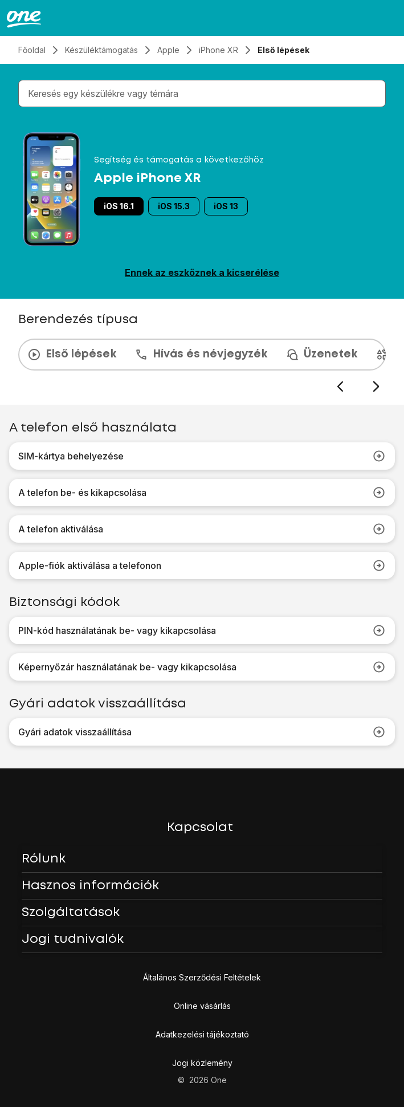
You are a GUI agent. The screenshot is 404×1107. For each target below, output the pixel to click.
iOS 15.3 (174, 206)
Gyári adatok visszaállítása (202, 732)
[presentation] (202, 366)
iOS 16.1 (119, 206)
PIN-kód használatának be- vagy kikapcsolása (202, 630)
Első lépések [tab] (71, 354)
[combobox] (204, 93)
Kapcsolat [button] (200, 827)
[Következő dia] (376, 387)
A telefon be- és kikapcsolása (202, 492)
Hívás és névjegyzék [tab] (200, 354)
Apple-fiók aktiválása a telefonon (202, 565)
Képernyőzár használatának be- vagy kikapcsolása (202, 667)
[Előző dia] (340, 387)
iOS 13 (226, 206)
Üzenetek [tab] (321, 354)
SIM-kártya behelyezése (202, 456)
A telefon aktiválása (202, 529)
